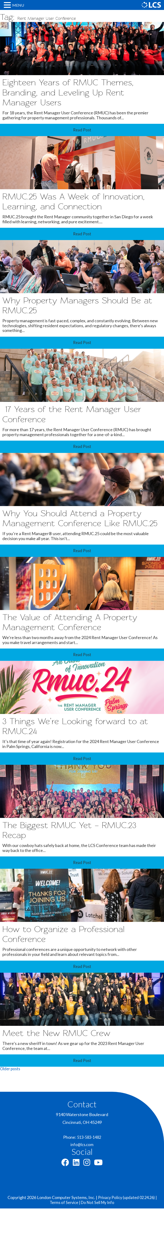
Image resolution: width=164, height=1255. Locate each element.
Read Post (82, 133)
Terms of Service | (64, 1248)
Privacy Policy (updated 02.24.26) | (127, 1243)
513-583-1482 (89, 1182)
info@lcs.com (82, 1189)
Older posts (10, 1113)
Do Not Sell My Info (99, 1248)
